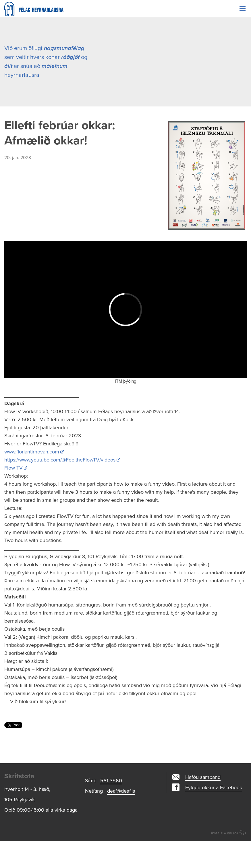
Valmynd (242, 8)
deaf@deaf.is (121, 791)
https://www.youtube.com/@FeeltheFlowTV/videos (59, 460)
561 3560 (111, 780)
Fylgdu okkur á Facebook (213, 787)
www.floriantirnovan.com (31, 452)
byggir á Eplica (229, 832)
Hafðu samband (203, 777)
